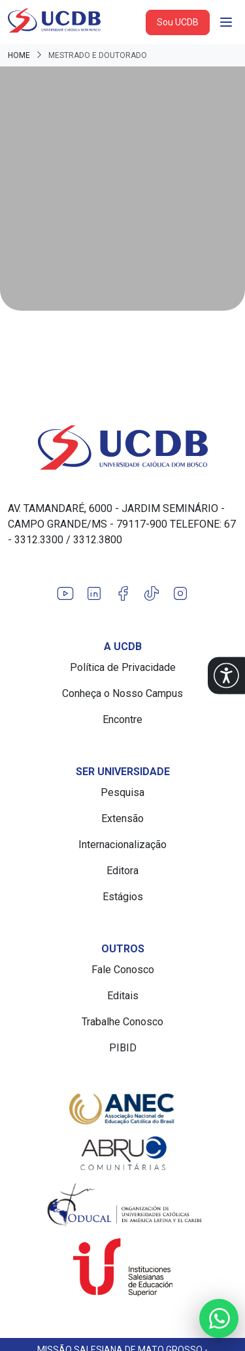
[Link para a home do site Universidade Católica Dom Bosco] (122, 447)
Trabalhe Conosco (122, 1022)
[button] (226, 675)
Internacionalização (122, 844)
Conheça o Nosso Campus (122, 693)
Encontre (122, 719)
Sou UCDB (178, 22)
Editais (123, 995)
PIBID (123, 1048)
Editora (122, 870)
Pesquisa (122, 792)
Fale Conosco (122, 969)
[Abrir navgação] (226, 22)
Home (19, 55)
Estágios (123, 896)
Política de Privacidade (123, 667)
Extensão (122, 818)
